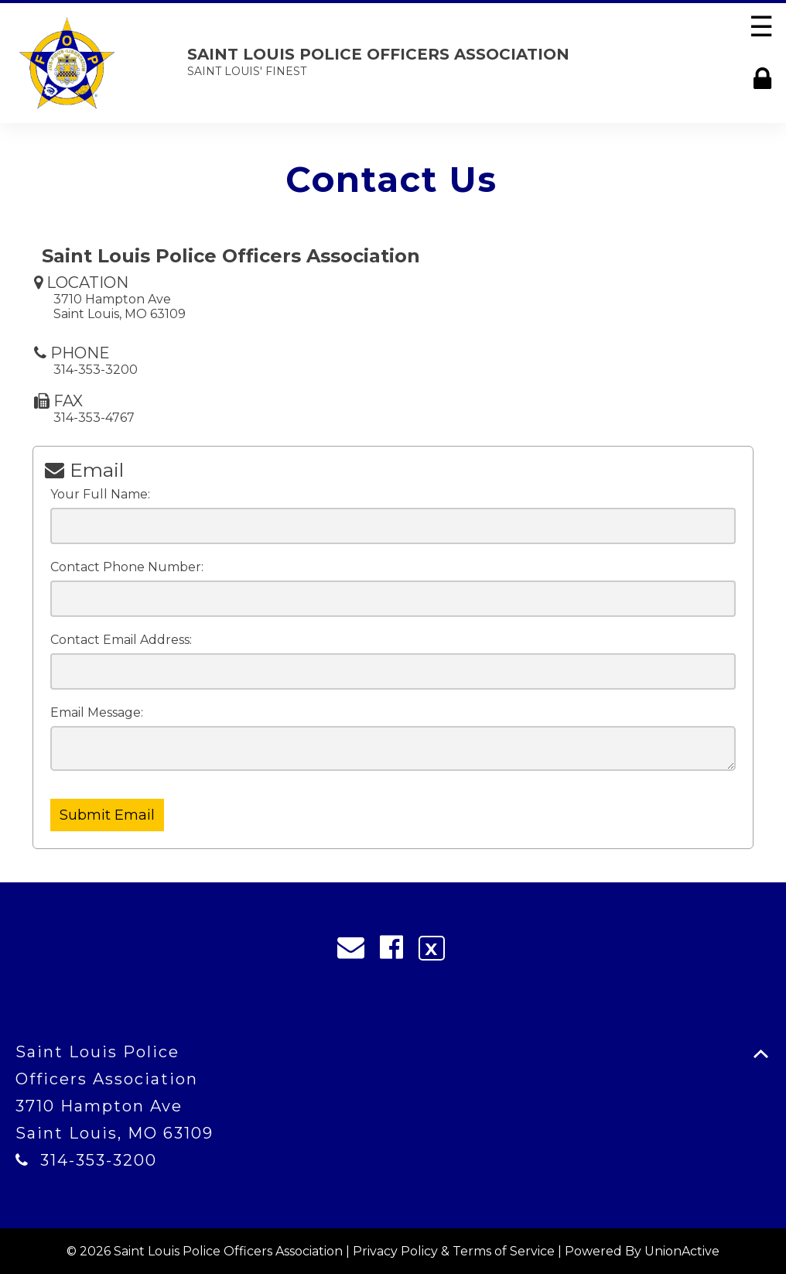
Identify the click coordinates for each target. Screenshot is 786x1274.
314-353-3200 (98, 1160)
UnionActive (681, 1251)
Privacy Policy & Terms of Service (454, 1251)
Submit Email (107, 815)
